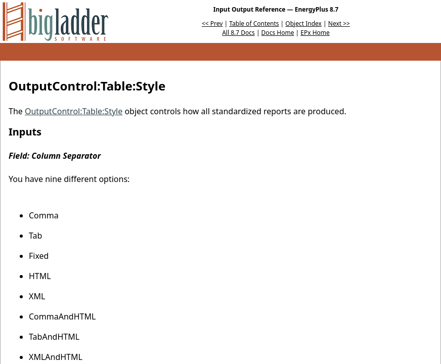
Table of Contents (254, 23)
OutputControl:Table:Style (73, 111)
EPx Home (315, 32)
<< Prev (212, 23)
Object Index (303, 23)
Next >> (339, 23)
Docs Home (277, 32)
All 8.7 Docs (238, 32)
